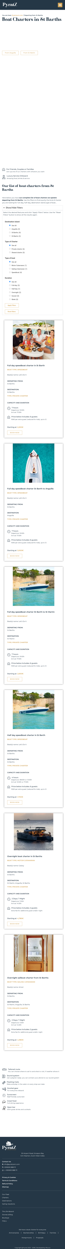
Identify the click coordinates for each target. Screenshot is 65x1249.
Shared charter (18, 252)
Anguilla (16, 229)
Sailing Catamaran (19, 269)
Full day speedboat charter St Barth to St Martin (31, 612)
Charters (5, 1198)
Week (15, 299)
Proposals (39, 1238)
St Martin (16, 236)
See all (14, 245)
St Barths (16, 232)
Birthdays (41, 1233)
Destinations (7, 1201)
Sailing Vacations (8, 1204)
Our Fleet (5, 1194)
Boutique (5, 1218)
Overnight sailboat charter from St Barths (27, 978)
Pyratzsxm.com (17, 15)
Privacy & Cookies (9, 1177)
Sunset (15, 296)
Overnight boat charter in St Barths (24, 856)
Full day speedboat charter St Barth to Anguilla (30, 489)
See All (14, 225)
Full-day (16, 285)
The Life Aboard (8, 1211)
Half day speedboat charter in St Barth (26, 735)
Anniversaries (14, 1233)
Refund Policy (7, 1184)
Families (53, 1233)
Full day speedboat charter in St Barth (26, 365)
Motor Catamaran (19, 265)
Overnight (16, 292)
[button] (60, 5)
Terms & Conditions (9, 1180)
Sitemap (5, 1187)
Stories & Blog (7, 1215)
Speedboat (17, 272)
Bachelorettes (28, 1233)
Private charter (18, 249)
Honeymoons (27, 1238)
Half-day (16, 289)
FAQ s (4, 1221)
